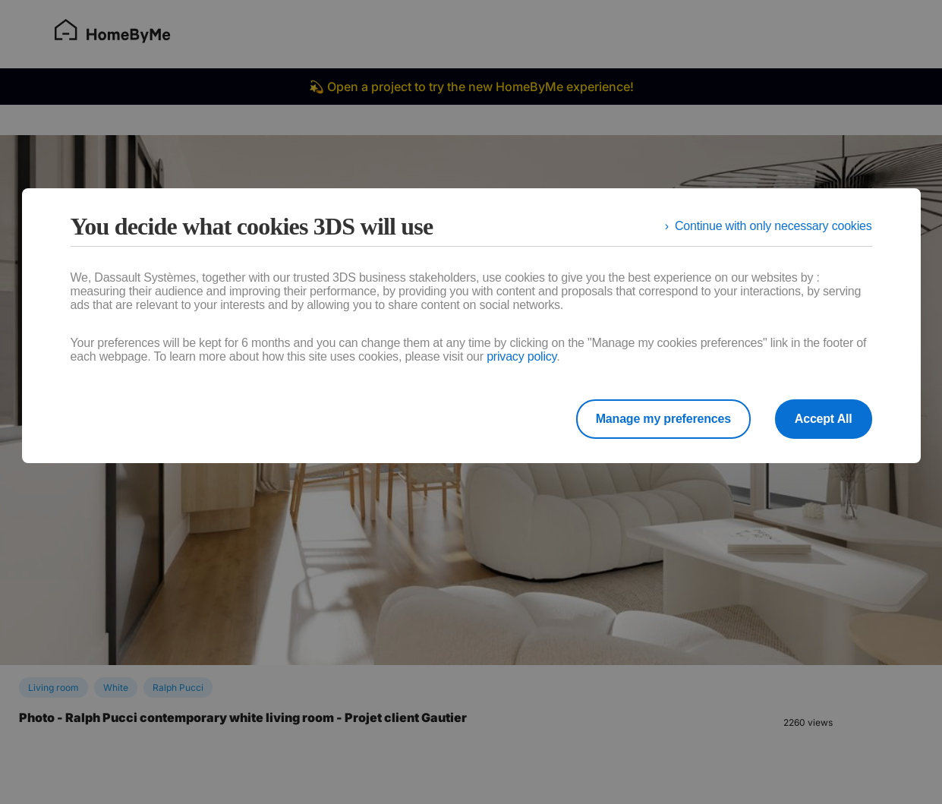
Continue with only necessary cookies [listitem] (773, 225)
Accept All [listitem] (823, 418)
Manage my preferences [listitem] (663, 418)
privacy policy (521, 356)
